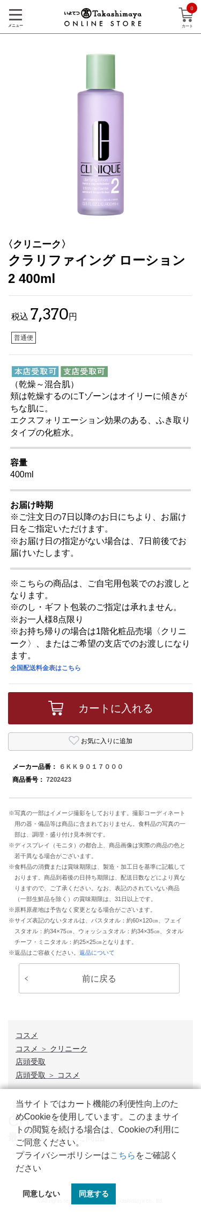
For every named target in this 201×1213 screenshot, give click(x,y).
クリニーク (68, 1048)
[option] (100, 134)
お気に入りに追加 (100, 740)
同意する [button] (94, 1193)
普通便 (23, 338)
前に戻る (70, 978)
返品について (97, 952)
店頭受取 (31, 1061)
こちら (123, 1155)
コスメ (27, 1035)
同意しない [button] (41, 1193)
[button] (45, 1169)
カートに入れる (100, 708)
